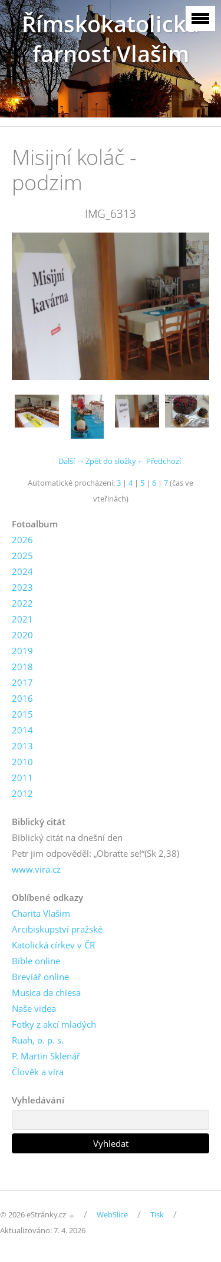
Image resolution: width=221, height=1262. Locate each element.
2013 (22, 746)
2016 (22, 698)
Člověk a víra (38, 1072)
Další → (71, 461)
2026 (22, 540)
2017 (22, 682)
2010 (22, 762)
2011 (22, 777)
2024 (22, 571)
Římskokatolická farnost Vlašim (110, 39)
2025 (22, 555)
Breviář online (40, 976)
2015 (22, 714)
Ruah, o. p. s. (38, 1040)
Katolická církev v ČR (53, 945)
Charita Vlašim (41, 913)
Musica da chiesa (46, 992)
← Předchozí (159, 461)
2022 (22, 603)
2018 (22, 666)
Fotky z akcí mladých (54, 1024)
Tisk (157, 1214)
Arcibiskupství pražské (57, 929)
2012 (22, 793)
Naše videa (34, 1008)
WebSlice (112, 1214)
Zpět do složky (110, 461)
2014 (22, 730)
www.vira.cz (36, 869)
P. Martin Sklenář (46, 1056)
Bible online (36, 961)
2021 (22, 619)
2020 (22, 635)
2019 (22, 651)
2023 (22, 587)
